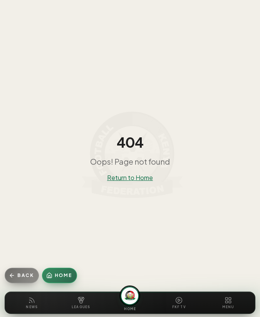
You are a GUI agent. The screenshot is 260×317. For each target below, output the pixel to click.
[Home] (59, 275)
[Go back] (22, 275)
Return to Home (130, 178)
